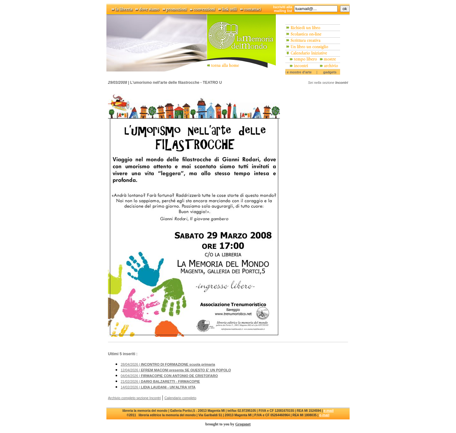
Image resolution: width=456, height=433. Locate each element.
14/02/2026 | (158, 387)
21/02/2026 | (160, 381)
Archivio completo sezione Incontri (134, 398)
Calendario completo (180, 398)
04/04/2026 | (169, 376)
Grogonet (242, 424)
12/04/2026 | (176, 370)
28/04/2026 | (168, 364)
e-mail (329, 410)
